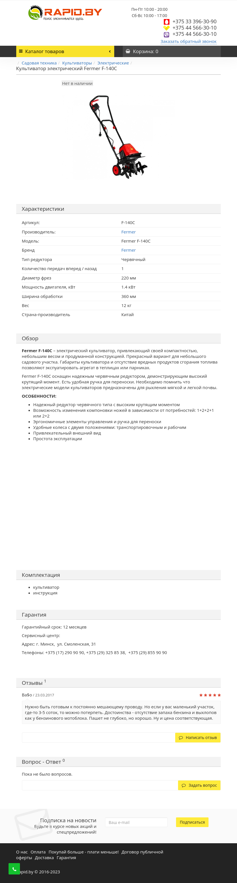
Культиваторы (77, 63)
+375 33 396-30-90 (195, 21)
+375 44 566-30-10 (195, 27)
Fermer (128, 250)
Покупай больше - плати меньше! (83, 852)
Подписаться (192, 822)
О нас (22, 852)
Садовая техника (39, 63)
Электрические (113, 63)
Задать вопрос (199, 785)
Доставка (44, 857)
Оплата (38, 852)
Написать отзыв (198, 737)
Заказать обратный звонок (189, 41)
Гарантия (66, 857)
